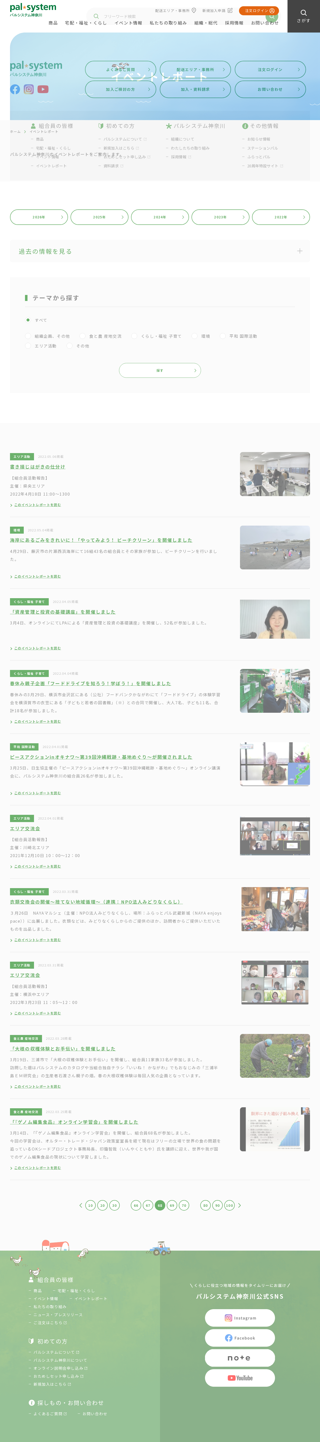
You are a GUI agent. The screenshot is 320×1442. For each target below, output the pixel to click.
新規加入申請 (214, 10)
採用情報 (234, 23)
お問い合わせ (265, 23)
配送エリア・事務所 (172, 10)
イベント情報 (128, 23)
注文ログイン (256, 10)
